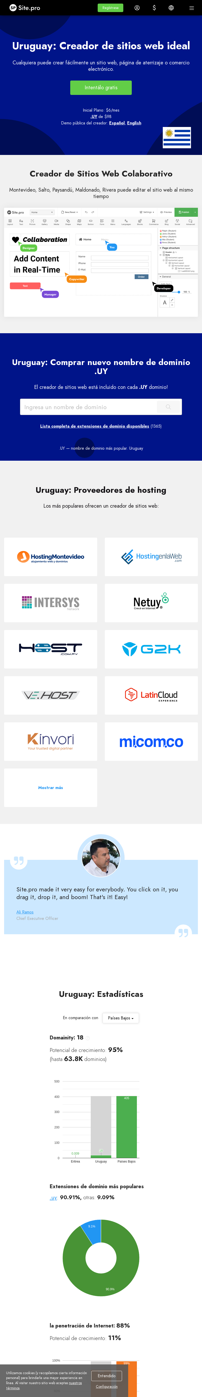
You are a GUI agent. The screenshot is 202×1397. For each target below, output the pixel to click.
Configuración (107, 1386)
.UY (93, 117)
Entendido (107, 1376)
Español (117, 123)
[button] (110, 8)
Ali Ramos (25, 912)
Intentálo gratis (101, 87)
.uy (53, 1197)
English (134, 123)
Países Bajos (121, 1018)
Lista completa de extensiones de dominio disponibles (94, 426)
